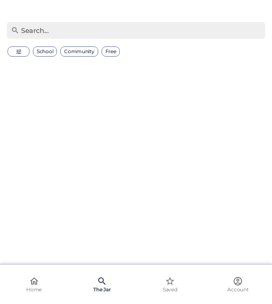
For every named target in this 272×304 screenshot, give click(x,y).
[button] (19, 51)
